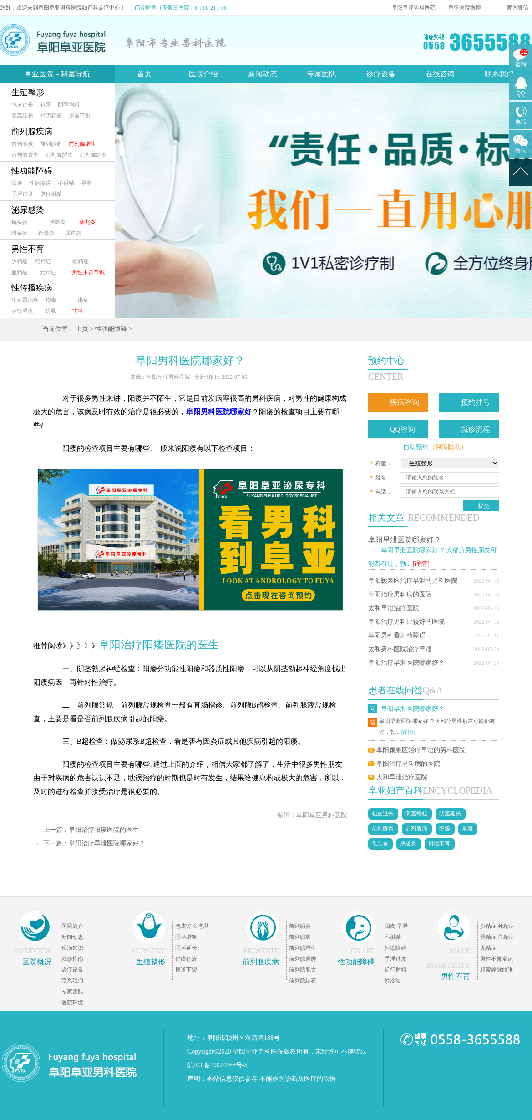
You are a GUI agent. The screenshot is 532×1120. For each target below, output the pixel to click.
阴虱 (50, 311)
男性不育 (27, 249)
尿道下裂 (80, 115)
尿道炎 (73, 233)
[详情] (421, 563)
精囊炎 (46, 233)
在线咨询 (440, 74)
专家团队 (321, 74)
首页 (144, 74)
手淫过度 (22, 194)
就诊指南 (72, 959)
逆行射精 (51, 194)
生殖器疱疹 (25, 300)
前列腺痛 (51, 144)
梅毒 (51, 300)
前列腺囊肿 (25, 155)
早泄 (86, 183)
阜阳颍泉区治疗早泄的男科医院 (412, 580)
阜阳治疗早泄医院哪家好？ (406, 662)
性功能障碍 (31, 170)
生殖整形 (27, 92)
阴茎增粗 (69, 105)
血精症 (19, 272)
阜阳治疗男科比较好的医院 (406, 621)
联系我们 (499, 74)
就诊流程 (475, 429)
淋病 (83, 300)
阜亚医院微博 (464, 8)
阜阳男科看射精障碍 (397, 635)
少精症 (19, 261)
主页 (82, 329)
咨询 (520, 64)
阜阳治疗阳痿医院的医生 (104, 829)
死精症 (43, 261)
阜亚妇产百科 (395, 790)
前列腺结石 (93, 155)
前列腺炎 (22, 144)
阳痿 (16, 183)
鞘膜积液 (51, 115)
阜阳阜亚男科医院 (414, 8)
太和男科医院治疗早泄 (400, 649)
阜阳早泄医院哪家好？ (404, 540)
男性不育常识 (88, 272)
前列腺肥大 (59, 155)
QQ (521, 93)
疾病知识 (72, 948)
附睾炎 (19, 233)
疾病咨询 (404, 402)
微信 (520, 151)
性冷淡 (393, 980)
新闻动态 (262, 74)
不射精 (66, 183)
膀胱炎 (57, 222)
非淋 (77, 311)
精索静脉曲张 (496, 970)
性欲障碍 (40, 183)
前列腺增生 (82, 144)
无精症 (48, 272)
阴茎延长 (22, 115)
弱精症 (80, 261)
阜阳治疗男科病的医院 (400, 594)
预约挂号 (475, 402)
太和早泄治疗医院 (393, 608)
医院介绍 (203, 74)
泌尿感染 (27, 209)
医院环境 (72, 1002)
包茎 (45, 105)
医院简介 (72, 926)
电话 (520, 122)
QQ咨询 (402, 429)
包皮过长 (22, 105)
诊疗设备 (380, 74)
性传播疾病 (31, 287)
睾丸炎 (87, 222)
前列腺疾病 (31, 131)
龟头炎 (19, 222)
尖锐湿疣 (22, 311)
